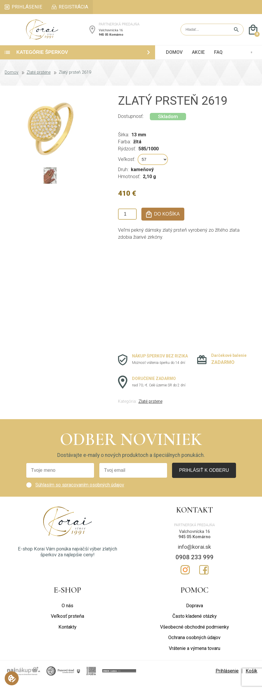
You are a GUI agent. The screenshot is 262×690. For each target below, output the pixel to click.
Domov (11, 81)
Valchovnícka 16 (111, 35)
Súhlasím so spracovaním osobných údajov (79, 493)
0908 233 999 (195, 565)
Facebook (204, 578)
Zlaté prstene (39, 81)
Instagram (185, 578)
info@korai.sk (194, 555)
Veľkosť (126, 168)
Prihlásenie (227, 679)
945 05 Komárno (111, 39)
